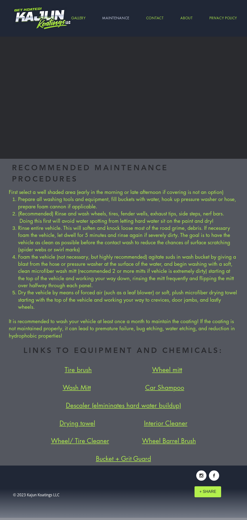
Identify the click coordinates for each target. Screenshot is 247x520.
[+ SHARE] (208, 491)
